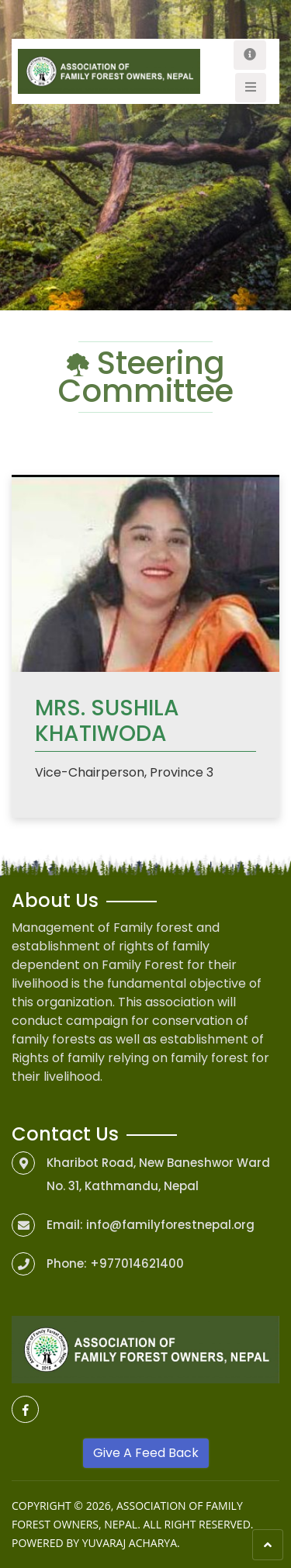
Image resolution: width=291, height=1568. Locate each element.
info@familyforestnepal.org (170, 1225)
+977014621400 (137, 1263)
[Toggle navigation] (250, 55)
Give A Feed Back (146, 1453)
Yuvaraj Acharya (129, 1542)
